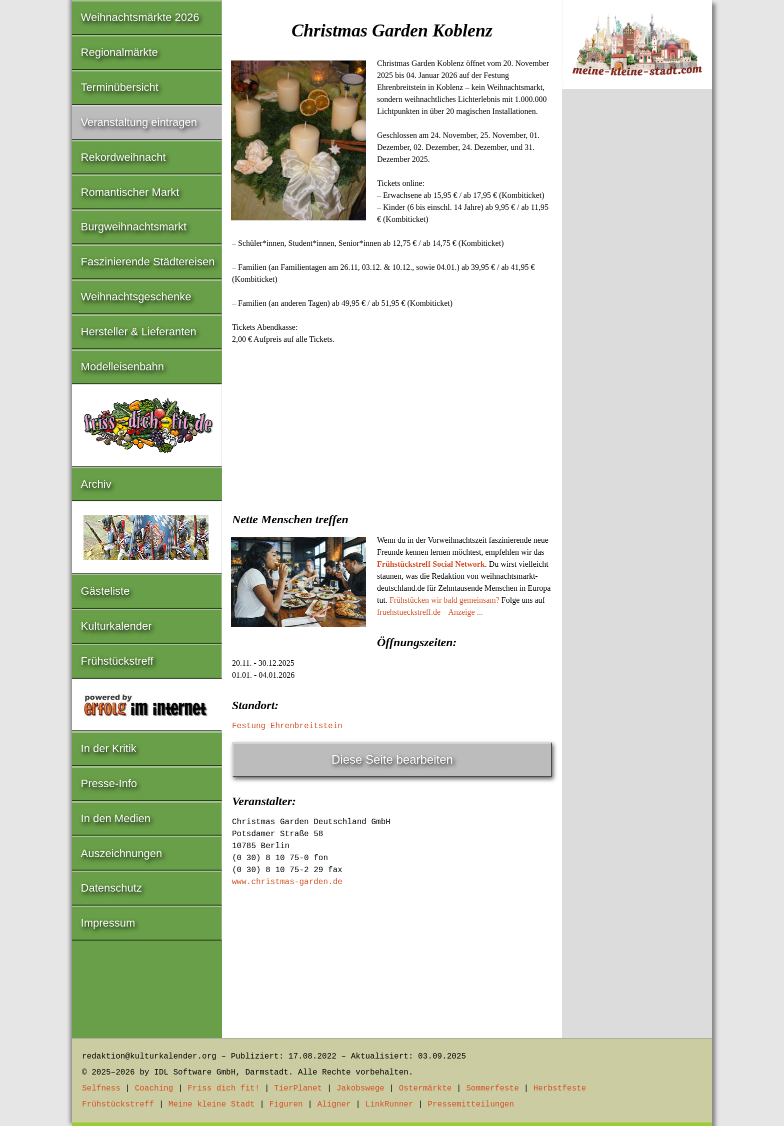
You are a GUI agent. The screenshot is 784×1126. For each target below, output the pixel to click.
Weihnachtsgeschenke (136, 296)
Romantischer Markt (130, 192)
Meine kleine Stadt (211, 1104)
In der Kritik (108, 748)
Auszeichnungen (121, 853)
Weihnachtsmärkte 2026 (140, 17)
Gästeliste (105, 591)
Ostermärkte (425, 1088)
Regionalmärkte (119, 52)
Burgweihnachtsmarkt (134, 226)
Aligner (334, 1104)
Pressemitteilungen (471, 1104)
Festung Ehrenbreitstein (287, 726)
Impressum (108, 923)
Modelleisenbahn (122, 366)
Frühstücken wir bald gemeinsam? (445, 600)
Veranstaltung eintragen (139, 122)
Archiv (96, 484)
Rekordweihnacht (123, 157)
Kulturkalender (116, 626)
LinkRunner (390, 1104)
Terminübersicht (119, 87)
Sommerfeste (492, 1088)
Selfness (101, 1088)
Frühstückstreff (117, 661)
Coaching (154, 1088)
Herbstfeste (560, 1088)
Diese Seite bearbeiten (392, 759)
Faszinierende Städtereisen (148, 261)
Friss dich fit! (224, 1088)
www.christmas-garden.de (287, 882)
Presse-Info (109, 783)
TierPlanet (298, 1088)
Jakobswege (360, 1088)
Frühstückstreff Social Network (431, 564)
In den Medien (115, 818)
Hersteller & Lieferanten (138, 331)
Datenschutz (111, 888)
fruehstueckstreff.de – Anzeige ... (430, 612)
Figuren (285, 1104)
